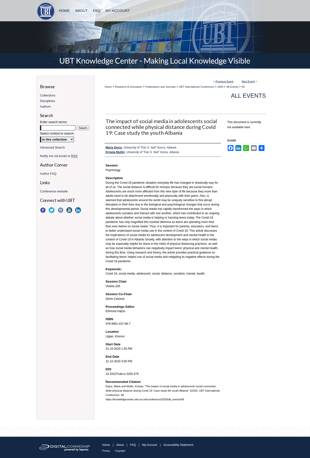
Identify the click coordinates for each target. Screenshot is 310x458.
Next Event (248, 81)
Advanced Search (52, 147)
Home (108, 86)
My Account (149, 445)
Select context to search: (57, 133)
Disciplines (47, 101)
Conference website (54, 191)
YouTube (69, 210)
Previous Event (224, 81)
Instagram (61, 210)
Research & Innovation (129, 86)
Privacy (106, 451)
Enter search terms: (53, 122)
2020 (220, 86)
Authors (45, 106)
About (120, 445)
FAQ (133, 445)
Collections (47, 95)
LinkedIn (78, 210)
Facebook (43, 210)
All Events (232, 86)
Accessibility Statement (178, 445)
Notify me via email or (59, 156)
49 (243, 86)
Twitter (52, 210)
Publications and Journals (160, 86)
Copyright (120, 451)
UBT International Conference (197, 86)
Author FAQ (48, 173)
